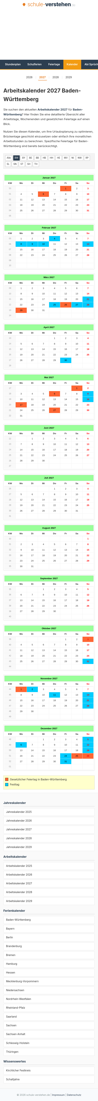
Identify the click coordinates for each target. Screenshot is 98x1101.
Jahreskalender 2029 (19, 847)
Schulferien (34, 64)
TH (35, 164)
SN (14, 164)
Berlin (9, 937)
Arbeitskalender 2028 (19, 892)
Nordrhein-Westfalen (18, 999)
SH (28, 164)
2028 (55, 77)
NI (72, 157)
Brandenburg (14, 946)
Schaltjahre (12, 1079)
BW (16, 157)
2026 (29, 77)
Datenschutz (74, 1094)
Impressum (58, 1094)
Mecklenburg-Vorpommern (22, 981)
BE (30, 157)
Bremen (10, 955)
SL (8, 164)
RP (87, 157)
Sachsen (11, 1025)
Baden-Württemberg (18, 919)
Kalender (72, 64)
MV (66, 157)
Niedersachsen (15, 990)
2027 (42, 77)
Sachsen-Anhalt (15, 1034)
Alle (9, 157)
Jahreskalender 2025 (19, 812)
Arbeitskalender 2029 (19, 901)
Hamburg (11, 963)
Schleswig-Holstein (17, 1043)
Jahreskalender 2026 (19, 820)
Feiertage (54, 64)
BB (37, 157)
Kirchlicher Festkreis (18, 1070)
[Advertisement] (50, 33)
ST (21, 164)
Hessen (10, 972)
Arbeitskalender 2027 (19, 883)
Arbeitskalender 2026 (19, 874)
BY (23, 157)
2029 (69, 77)
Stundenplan (13, 64)
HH (51, 157)
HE (58, 157)
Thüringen (12, 1051)
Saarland (11, 1016)
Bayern (10, 928)
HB (44, 157)
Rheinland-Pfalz (15, 1007)
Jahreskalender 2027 (19, 829)
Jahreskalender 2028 (19, 838)
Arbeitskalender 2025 (19, 866)
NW (80, 157)
